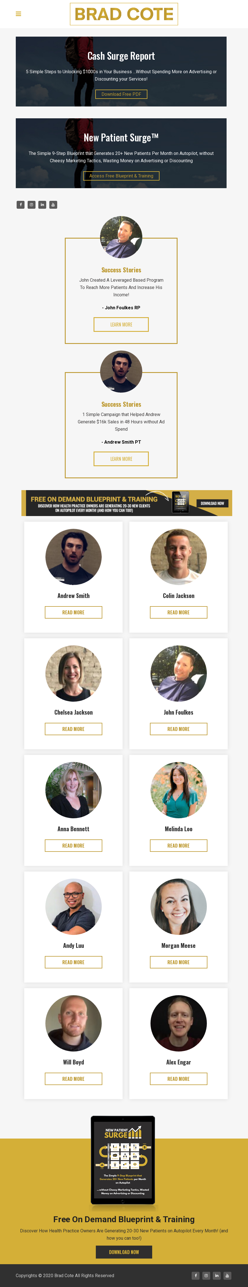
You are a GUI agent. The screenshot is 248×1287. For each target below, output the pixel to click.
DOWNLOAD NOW (124, 1252)
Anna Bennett (73, 828)
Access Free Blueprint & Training (121, 176)
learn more (121, 324)
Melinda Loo (178, 828)
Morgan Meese (178, 945)
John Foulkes (178, 712)
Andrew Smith (73, 595)
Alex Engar (178, 1062)
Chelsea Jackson (73, 712)
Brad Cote (64, 1275)
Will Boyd (73, 1062)
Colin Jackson (178, 595)
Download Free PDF (121, 94)
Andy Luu (73, 945)
